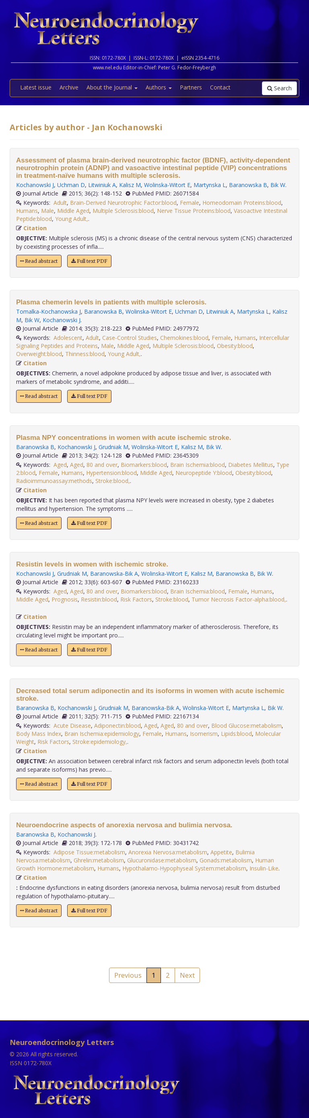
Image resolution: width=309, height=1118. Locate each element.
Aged (60, 464)
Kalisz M (130, 185)
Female (189, 202)
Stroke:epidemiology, (99, 741)
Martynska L (210, 185)
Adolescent (68, 337)
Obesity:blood (235, 346)
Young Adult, (71, 219)
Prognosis (65, 599)
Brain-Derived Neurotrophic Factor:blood (123, 202)
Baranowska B (248, 185)
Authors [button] (159, 87)
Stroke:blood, (112, 481)
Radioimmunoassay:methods (54, 481)
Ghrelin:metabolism (99, 860)
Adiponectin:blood (117, 725)
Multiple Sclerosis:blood (123, 210)
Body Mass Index (38, 733)
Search (279, 88)
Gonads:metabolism (226, 860)
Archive (69, 87)
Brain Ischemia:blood (197, 464)
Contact (220, 87)
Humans (27, 210)
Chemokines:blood (184, 337)
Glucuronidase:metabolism (161, 860)
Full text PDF (89, 261)
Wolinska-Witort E (167, 185)
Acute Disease (72, 725)
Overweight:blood (39, 354)
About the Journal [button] (112, 87)
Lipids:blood (236, 733)
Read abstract (39, 261)
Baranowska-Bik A (114, 573)
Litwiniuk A (102, 185)
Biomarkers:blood (144, 464)
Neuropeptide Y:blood (203, 473)
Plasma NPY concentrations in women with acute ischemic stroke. (123, 437)
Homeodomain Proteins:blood (241, 202)
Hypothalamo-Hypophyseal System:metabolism (184, 868)
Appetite (221, 852)
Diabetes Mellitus (250, 464)
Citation (35, 228)
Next (187, 975)
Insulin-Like (263, 868)
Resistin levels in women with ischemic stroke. (92, 564)
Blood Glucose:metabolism (246, 725)
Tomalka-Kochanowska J (48, 311)
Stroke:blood (171, 599)
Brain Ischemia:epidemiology (101, 733)
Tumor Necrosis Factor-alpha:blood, (239, 599)
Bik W (277, 185)
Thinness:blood (85, 354)
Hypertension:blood (111, 473)
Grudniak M (113, 447)
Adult (60, 202)
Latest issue (36, 87)
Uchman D (71, 185)
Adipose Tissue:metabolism (89, 852)
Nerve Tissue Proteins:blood (194, 210)
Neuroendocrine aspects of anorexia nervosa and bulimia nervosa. (124, 825)
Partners (191, 87)
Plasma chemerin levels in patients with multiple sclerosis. (111, 302)
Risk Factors (136, 599)
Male (47, 210)
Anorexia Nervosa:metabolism (167, 852)
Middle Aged (73, 210)
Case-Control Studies (129, 337)
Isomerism (204, 733)
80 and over (102, 464)
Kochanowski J (35, 185)
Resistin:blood (99, 599)
